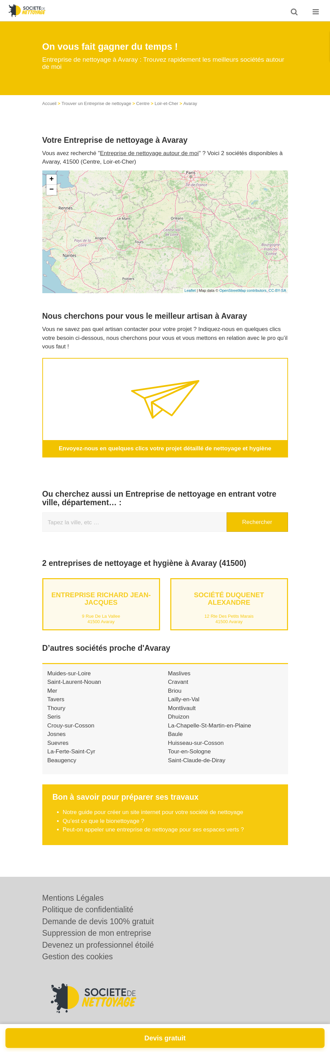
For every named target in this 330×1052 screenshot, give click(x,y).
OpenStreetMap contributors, (244, 290)
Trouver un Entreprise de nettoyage (96, 103)
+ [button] (51, 180)
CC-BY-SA (277, 290)
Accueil (49, 103)
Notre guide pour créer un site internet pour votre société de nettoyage (153, 812)
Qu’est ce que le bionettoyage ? (103, 820)
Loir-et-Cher (166, 103)
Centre (142, 103)
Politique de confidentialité (87, 909)
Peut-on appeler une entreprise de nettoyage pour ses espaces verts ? (153, 829)
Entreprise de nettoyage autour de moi (149, 153)
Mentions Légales (73, 897)
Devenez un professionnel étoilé (98, 945)
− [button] (51, 190)
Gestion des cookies (77, 956)
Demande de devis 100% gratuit (98, 921)
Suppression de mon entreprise (97, 933)
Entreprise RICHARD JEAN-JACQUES (100, 598)
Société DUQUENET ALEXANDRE (229, 598)
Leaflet (190, 290)
